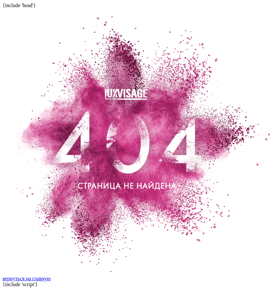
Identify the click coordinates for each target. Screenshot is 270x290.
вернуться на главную (27, 278)
